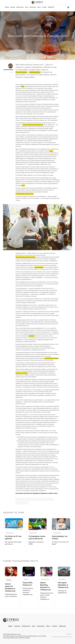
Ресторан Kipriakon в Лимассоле (63, 585)
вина (22, 86)
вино (26, 502)
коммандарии (39, 267)
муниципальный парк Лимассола (32, 124)
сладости (31, 336)
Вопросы (69, 634)
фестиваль (19, 502)
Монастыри (33, 7)
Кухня (26, 7)
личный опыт (36, 499)
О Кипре (44, 7)
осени (51, 151)
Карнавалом (35, 72)
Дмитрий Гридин (8, 69)
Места (39, 7)
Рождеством (21, 72)
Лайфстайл (51, 7)
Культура (12, 7)
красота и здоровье (8, 580)
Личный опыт (37, 33)
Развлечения (20, 7)
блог (44, 499)
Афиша (7, 7)
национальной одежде (51, 358)
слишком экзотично (22, 373)
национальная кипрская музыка (25, 257)
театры (26, 579)
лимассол (50, 499)
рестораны (62, 579)
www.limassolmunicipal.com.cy (25, 193)
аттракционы (45, 579)
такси (23, 185)
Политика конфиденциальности (62, 636)
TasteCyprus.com (15, 634)
